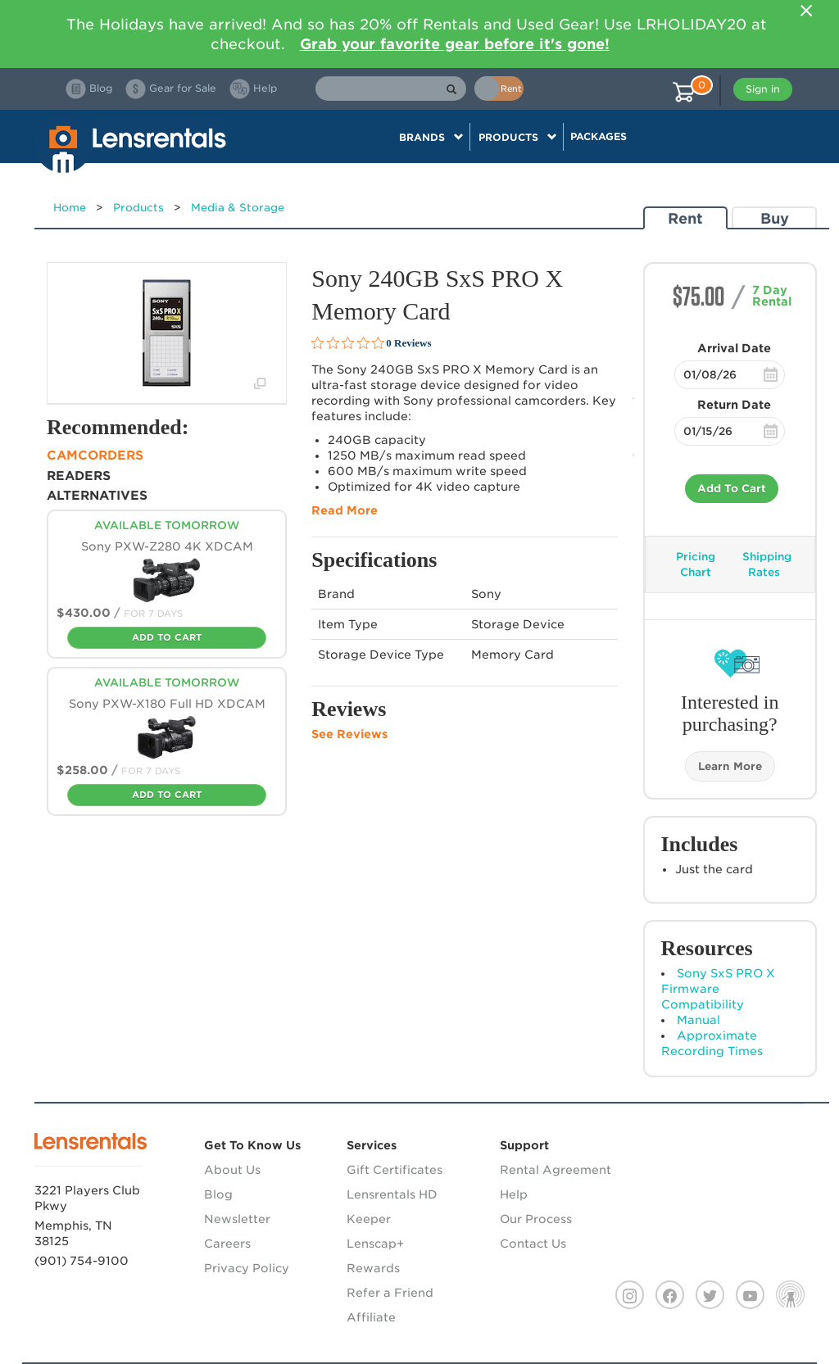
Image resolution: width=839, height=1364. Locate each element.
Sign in (763, 89)
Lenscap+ (375, 1243)
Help (514, 1194)
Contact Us (533, 1243)
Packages (598, 136)
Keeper (369, 1219)
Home (69, 208)
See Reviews (349, 734)
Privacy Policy (246, 1268)
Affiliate (371, 1317)
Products (138, 208)
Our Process (536, 1219)
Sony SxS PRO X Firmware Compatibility (718, 989)
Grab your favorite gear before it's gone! (455, 43)
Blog (218, 1194)
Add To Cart (731, 489)
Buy (774, 218)
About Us (232, 1169)
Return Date (734, 404)
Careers (227, 1243)
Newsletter (237, 1219)
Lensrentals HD (392, 1194)
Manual (698, 1019)
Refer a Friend (390, 1292)
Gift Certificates (394, 1169)
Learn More (730, 766)
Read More (344, 510)
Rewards (373, 1268)
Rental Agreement (555, 1169)
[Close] (806, 10)
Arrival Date (734, 348)
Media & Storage (237, 208)
